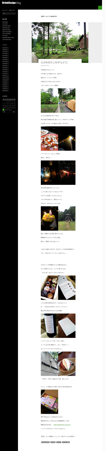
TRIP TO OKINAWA (6, 33)
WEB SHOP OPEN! (6, 29)
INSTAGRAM (5, 22)
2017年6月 (4, 53)
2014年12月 (5, 77)
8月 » (14, 111)
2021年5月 (4, 47)
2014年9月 (4, 81)
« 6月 (4, 111)
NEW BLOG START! (6, 25)
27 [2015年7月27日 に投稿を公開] (3, 109)
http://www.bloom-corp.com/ (62, 424)
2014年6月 (4, 86)
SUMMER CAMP (5, 27)
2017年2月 (4, 55)
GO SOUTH (4, 35)
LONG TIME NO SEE (6, 39)
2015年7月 (4, 65)
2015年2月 (4, 73)
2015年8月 (4, 63)
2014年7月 (4, 84)
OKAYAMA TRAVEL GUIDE (8, 37)
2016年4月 (4, 59)
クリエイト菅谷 (66, 442)
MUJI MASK (5, 24)
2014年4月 (4, 90)
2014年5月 (4, 88)
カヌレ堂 (53, 442)
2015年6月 (4, 67)
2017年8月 (4, 51)
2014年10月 (5, 79)
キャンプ (59, 442)
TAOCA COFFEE (45, 442)
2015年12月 (5, 61)
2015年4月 (4, 69)
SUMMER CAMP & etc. (54, 62)
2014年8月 (4, 83)
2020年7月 (4, 49)
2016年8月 (4, 57)
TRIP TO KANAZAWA (6, 31)
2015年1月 (4, 75)
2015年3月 (4, 71)
